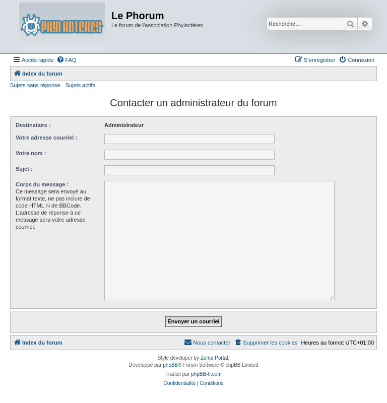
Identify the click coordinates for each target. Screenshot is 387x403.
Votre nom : (31, 153)
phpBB (170, 365)
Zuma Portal (214, 358)
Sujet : (24, 169)
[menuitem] (66, 60)
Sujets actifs (80, 85)
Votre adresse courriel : (46, 138)
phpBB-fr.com (206, 374)
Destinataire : (33, 125)
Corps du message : (42, 184)
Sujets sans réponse (35, 85)
